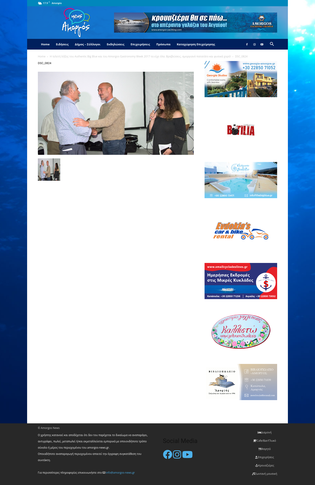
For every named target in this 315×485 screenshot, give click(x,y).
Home (45, 44)
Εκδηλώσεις (115, 44)
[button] (271, 44)
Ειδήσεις (62, 44)
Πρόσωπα (163, 44)
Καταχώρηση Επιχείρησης (196, 44)
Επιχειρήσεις (140, 44)
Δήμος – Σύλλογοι (87, 44)
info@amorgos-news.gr (120, 473)
